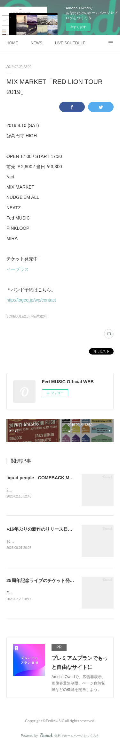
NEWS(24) (39, 316)
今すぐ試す (78, 27)
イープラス (17, 269)
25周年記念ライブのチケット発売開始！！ (49, 581)
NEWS (36, 43)
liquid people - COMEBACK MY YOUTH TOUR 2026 (60, 477)
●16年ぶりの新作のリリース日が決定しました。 (55, 529)
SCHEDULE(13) (17, 316)
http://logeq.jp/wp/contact (31, 300)
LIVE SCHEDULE (70, 43)
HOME (12, 43)
